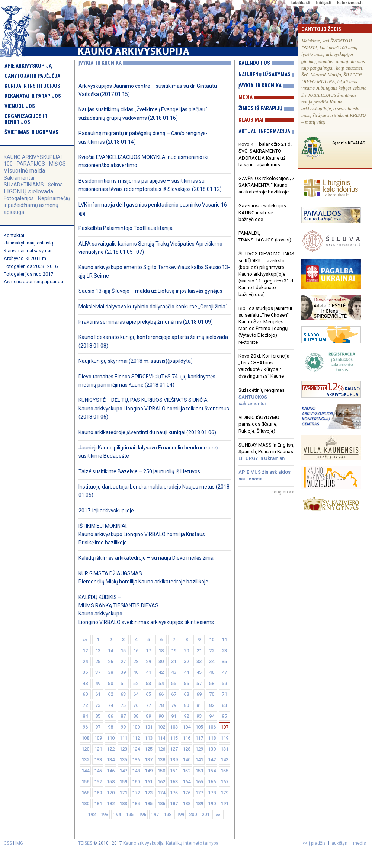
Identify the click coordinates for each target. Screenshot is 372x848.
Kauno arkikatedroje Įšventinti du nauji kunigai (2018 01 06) (147, 432)
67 (173, 694)
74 (110, 705)
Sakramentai (19, 178)
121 (98, 749)
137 (149, 759)
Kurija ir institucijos (32, 86)
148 (136, 771)
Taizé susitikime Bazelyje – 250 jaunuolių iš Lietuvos (139, 471)
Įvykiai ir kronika (260, 86)
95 (224, 716)
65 (148, 694)
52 (135, 683)
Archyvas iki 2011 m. (25, 258)
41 (148, 672)
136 (136, 759)
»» (218, 814)
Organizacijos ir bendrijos (25, 119)
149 (149, 771)
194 (117, 814)
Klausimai (250, 120)
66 (161, 694)
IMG (19, 843)
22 (211, 650)
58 (211, 683)
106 (212, 727)
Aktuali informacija (264, 131)
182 (111, 803)
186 (161, 803)
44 (186, 672)
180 (85, 803)
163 (174, 781)
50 (110, 683)
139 (174, 759)
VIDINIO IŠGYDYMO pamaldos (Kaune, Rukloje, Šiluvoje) (258, 424)
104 (186, 727)
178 (212, 793)
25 (97, 661)
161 (149, 781)
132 (85, 759)
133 (98, 759)
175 (174, 793)
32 (186, 661)
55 (173, 683)
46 (211, 672)
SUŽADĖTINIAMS (24, 185)
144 (85, 771)
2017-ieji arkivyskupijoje (106, 510)
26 (110, 661)
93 (199, 716)
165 (199, 781)
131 (224, 749)
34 (211, 661)
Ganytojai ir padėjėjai (33, 76)
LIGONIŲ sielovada (28, 191)
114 (161, 738)
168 (85, 793)
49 (97, 683)
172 (136, 793)
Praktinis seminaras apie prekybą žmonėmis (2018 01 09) (145, 322)
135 (123, 759)
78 (161, 705)
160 (136, 781)
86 (110, 716)
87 (123, 716)
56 (186, 683)
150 (161, 771)
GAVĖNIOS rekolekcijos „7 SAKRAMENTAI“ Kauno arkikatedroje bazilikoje (266, 185)
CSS (8, 843)
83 (224, 705)
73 (97, 705)
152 (186, 771)
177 (199, 793)
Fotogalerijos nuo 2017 (28, 274)
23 (224, 650)
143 (224, 759)
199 (180, 814)
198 (167, 814)
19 (173, 650)
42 (161, 672)
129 (199, 749)
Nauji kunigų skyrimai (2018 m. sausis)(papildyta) (135, 361)
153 (199, 771)
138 (161, 759)
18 (161, 650)
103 (174, 727)
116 (186, 738)
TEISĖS (85, 843)
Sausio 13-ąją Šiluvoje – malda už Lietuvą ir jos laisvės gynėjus (150, 291)
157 (98, 781)
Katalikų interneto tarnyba (192, 843)
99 (123, 727)
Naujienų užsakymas (264, 74)
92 (186, 716)
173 (149, 793)
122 (111, 749)
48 (85, 683)
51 (123, 683)
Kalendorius (254, 63)
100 (136, 727)
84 (85, 716)
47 (224, 672)
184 (136, 803)
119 (224, 738)
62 (110, 694)
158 (111, 781)
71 (224, 694)
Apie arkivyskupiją (28, 66)
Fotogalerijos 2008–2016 (31, 266)
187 (174, 803)
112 (136, 738)
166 (212, 781)
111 (123, 738)
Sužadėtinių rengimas (261, 396)
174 (161, 793)
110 (111, 738)
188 (186, 803)
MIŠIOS (57, 164)
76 (135, 705)
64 (135, 694)
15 (123, 650)
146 (111, 771)
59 (224, 683)
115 (174, 738)
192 (92, 814)
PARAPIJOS (31, 164)
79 (173, 705)
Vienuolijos (19, 106)
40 (135, 672)
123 (123, 749)
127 (174, 749)
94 (211, 716)
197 (155, 814)
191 (224, 803)
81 (199, 705)
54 (161, 683)
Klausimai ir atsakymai (27, 250)
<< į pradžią (314, 843)
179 (224, 793)
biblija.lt (323, 2)
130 (212, 749)
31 (173, 661)
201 (205, 814)
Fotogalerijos (19, 198)
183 (123, 803)
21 (199, 650)
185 (149, 803)
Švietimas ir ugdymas (31, 132)
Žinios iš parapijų (260, 108)
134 (111, 759)
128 (186, 749)
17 (148, 650)
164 (186, 781)
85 (97, 716)
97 (97, 727)
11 (224, 639)
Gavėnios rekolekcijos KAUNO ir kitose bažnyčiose (262, 212)
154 (212, 771)
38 (110, 672)
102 (161, 727)
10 (211, 639)
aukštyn (339, 843)
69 (199, 694)
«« (85, 639)
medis (359, 843)
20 (186, 650)
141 (199, 759)
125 (149, 749)
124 (136, 749)
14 (110, 650)
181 (98, 803)
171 (123, 793)
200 (193, 814)
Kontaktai (14, 235)
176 (186, 793)
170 (111, 793)
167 (224, 781)
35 (224, 661)
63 (123, 694)
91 (173, 716)
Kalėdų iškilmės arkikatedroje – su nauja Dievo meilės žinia (146, 558)
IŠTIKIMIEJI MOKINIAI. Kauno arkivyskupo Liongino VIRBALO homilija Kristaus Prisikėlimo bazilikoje (141, 534)
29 (148, 661)
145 (98, 771)
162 (161, 781)
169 (98, 793)
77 (148, 705)
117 (199, 738)
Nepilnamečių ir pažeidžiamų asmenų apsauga (37, 205)
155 (224, 771)
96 (85, 727)
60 (85, 694)
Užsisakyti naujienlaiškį (28, 243)
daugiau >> (282, 492)
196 (142, 814)
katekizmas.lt (349, 2)
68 (186, 694)
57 (199, 683)
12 (85, 650)
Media (245, 97)
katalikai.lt (300, 2)
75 (123, 705)
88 (135, 716)
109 (98, 738)
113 (149, 738)
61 (97, 694)
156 (85, 781)
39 (123, 672)
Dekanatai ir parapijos (32, 96)
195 (130, 814)
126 (161, 749)
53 (148, 683)
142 (212, 759)
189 (199, 803)
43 (173, 672)
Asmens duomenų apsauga (33, 281)
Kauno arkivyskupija (143, 843)
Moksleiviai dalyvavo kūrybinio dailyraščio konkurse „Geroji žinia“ (152, 307)
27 (123, 661)
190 (212, 803)
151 (174, 771)
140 (186, 759)
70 (211, 694)
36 (85, 672)
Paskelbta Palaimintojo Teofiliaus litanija (125, 228)
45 (199, 672)
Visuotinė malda (24, 170)
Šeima (55, 185)
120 (85, 749)
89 (148, 716)
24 (85, 661)
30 (161, 661)
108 (85, 738)
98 (110, 727)
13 (97, 650)
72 (85, 705)
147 (123, 771)
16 (135, 650)
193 (104, 814)
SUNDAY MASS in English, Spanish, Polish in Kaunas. (266, 451)
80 (186, 705)
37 (97, 672)
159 (123, 781)
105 (199, 727)
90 (161, 716)
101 (149, 727)
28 (135, 661)
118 (212, 738)
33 (199, 661)
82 (211, 705)
